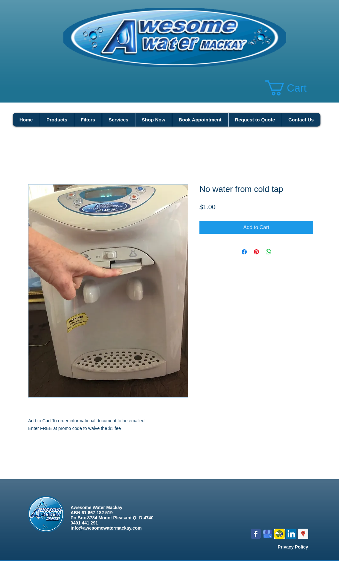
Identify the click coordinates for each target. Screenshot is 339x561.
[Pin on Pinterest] (256, 252)
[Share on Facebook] (244, 252)
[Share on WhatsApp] (268, 252)
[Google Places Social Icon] (303, 534)
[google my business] (267, 534)
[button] (294, 87)
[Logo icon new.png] (279, 534)
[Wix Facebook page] (256, 534)
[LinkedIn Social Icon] (291, 534)
